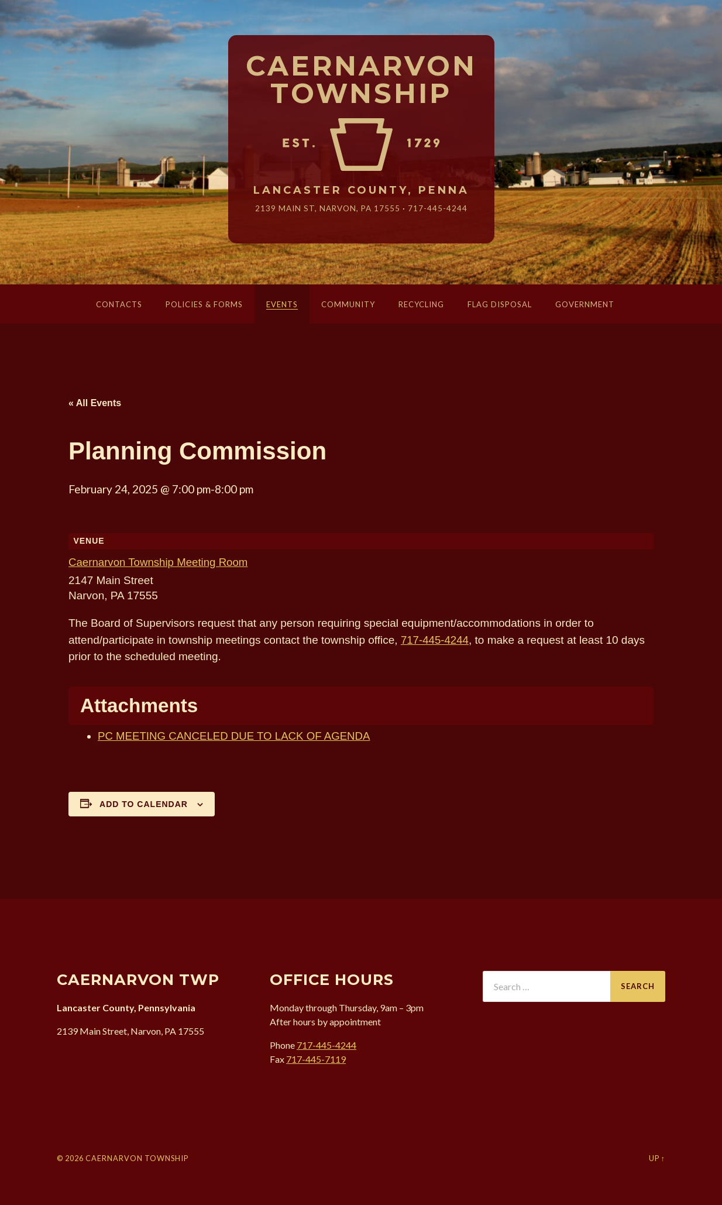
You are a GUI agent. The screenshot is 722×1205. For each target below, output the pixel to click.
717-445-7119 (316, 1059)
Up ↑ (657, 1158)
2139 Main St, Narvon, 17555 (328, 208)
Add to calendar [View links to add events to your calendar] (143, 804)
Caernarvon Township (361, 80)
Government (584, 304)
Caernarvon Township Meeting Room (159, 562)
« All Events (94, 403)
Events (282, 304)
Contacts (119, 304)
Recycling (421, 304)
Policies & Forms (204, 304)
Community (348, 304)
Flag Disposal (499, 304)
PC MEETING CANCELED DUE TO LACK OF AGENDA (236, 736)
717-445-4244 (438, 208)
